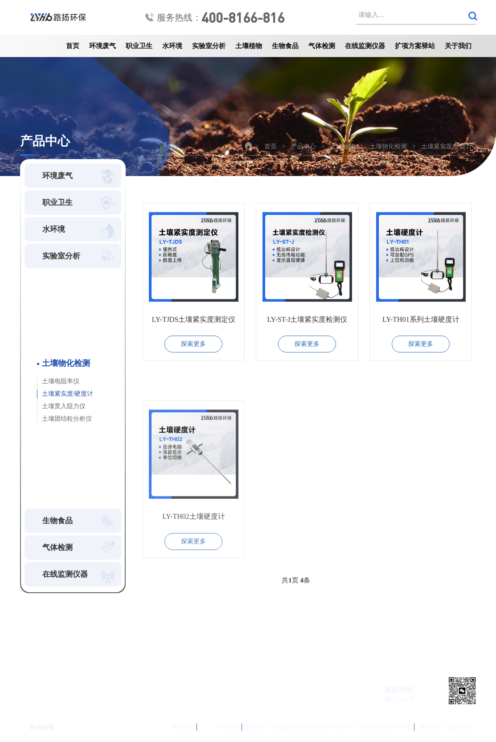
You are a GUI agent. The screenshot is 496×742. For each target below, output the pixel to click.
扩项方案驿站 (415, 45)
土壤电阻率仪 (60, 381)
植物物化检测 (58, 453)
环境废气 (102, 45)
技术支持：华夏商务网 (446, 727)
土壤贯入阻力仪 (64, 406)
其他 (45, 488)
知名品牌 (52, 470)
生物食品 (285, 45)
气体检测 (321, 45)
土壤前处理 (55, 309)
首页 (72, 45)
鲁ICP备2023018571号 (384, 727)
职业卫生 (139, 45)
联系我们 (172, 727)
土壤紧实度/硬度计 (447, 146)
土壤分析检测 (58, 436)
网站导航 (220, 727)
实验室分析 (208, 45)
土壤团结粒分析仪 (67, 418)
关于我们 (458, 45)
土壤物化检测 (388, 146)
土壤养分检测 (58, 327)
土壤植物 (248, 45)
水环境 (172, 45)
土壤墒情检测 (58, 344)
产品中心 (303, 146)
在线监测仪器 (365, 45)
